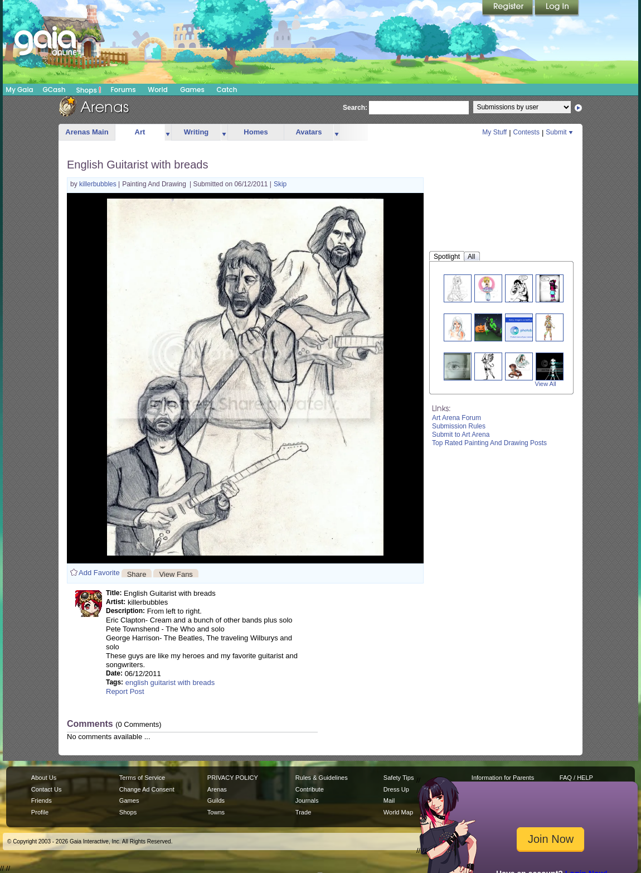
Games (192, 89)
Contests (526, 132)
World (158, 89)
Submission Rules (458, 426)
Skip (280, 184)
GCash (54, 89)
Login (557, 8)
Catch (227, 89)
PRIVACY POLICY (232, 777)
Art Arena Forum (456, 418)
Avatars (308, 132)
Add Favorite (99, 572)
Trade (303, 812)
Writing (196, 132)
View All (545, 383)
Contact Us (46, 789)
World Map (398, 812)
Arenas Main (86, 132)
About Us (43, 777)
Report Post (125, 691)
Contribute (309, 789)
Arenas (217, 789)
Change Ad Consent (146, 789)
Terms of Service (142, 777)
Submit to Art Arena (460, 434)
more (167, 132)
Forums (122, 89)
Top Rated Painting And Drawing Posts (489, 443)
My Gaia (19, 89)
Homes (256, 132)
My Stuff (494, 132)
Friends (41, 800)
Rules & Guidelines (321, 777)
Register (508, 8)
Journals (307, 800)
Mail (389, 800)
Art (140, 132)
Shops (88, 89)
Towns (216, 812)
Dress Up (396, 789)
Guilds (216, 800)
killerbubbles (98, 184)
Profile (39, 812)
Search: (355, 108)
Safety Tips (398, 777)
